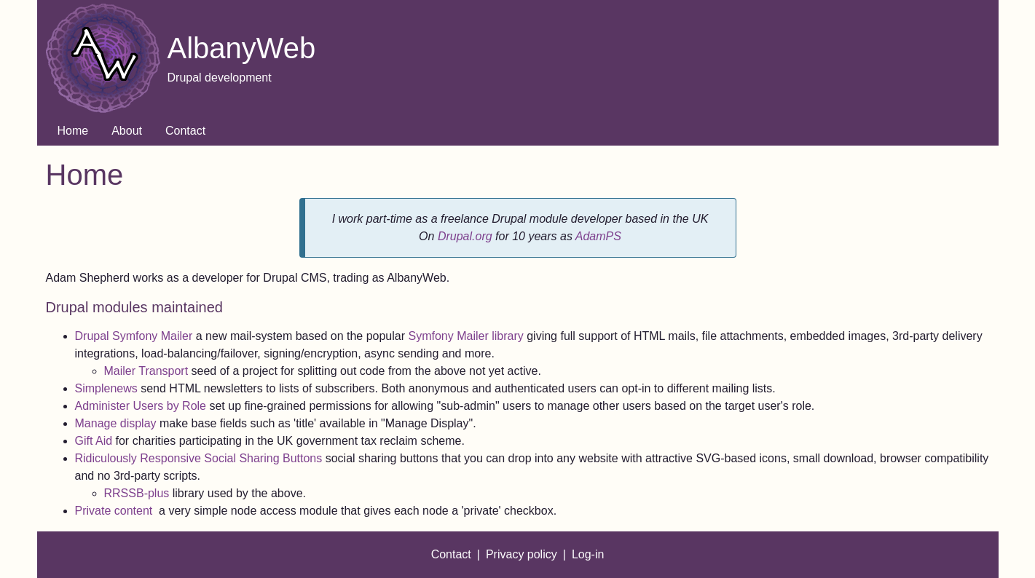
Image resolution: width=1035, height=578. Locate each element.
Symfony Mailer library (465, 336)
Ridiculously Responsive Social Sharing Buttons (199, 458)
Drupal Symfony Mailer (134, 336)
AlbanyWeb (242, 48)
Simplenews (108, 388)
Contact (451, 554)
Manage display (116, 423)
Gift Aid (94, 441)
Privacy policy (521, 554)
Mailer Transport (148, 371)
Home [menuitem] (73, 130)
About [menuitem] (126, 130)
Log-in (588, 554)
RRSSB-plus (137, 493)
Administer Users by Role (142, 406)
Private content (115, 510)
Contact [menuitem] (185, 130)
